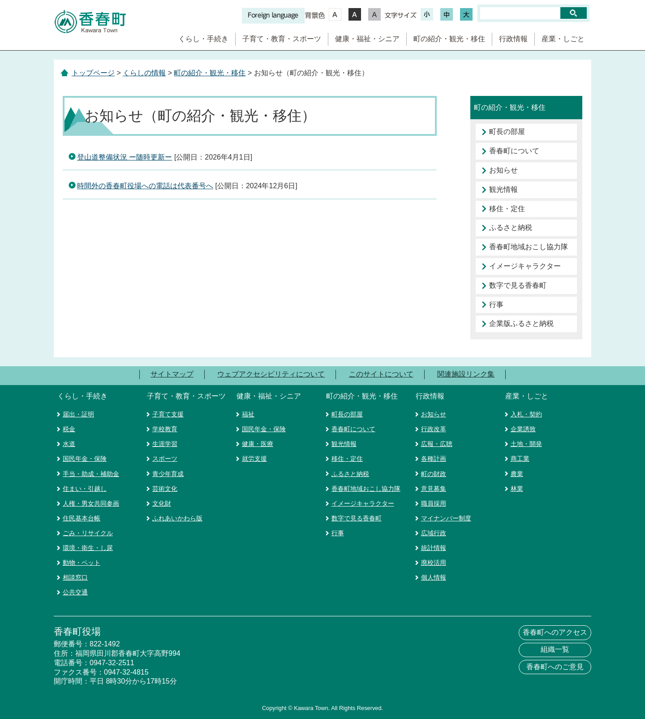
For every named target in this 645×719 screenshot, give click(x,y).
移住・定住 (507, 208)
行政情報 (513, 39)
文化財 (161, 503)
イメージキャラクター (525, 266)
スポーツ (164, 458)
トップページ (93, 73)
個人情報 (433, 577)
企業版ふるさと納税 (521, 323)
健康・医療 (257, 443)
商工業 (520, 458)
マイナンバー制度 (446, 518)
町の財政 (433, 473)
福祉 (248, 414)
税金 (69, 429)
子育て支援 (168, 414)
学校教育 (164, 429)
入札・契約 (526, 414)
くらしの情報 (144, 73)
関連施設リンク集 (465, 374)
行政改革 (433, 429)
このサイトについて (381, 374)
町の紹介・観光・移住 (449, 39)
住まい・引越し (85, 488)
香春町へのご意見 (555, 667)
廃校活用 (433, 562)
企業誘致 (523, 429)
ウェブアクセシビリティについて (271, 374)
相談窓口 (75, 577)
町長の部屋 (507, 131)
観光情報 (503, 189)
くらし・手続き (203, 39)
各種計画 (433, 458)
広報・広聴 (436, 443)
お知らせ (503, 170)
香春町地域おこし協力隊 (528, 247)
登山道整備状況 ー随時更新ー (124, 157)
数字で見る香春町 (517, 285)
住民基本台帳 (81, 518)
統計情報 (433, 547)
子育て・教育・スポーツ (281, 39)
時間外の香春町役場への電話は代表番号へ (145, 186)
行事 (496, 304)
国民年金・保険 (85, 458)
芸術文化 (164, 488)
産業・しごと (563, 39)
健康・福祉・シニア (367, 39)
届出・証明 (78, 414)
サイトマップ (172, 374)
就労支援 (254, 458)
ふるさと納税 (510, 227)
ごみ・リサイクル (88, 533)
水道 (69, 443)
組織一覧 (555, 649)
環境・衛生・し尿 (88, 547)
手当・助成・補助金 (91, 473)
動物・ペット (81, 562)
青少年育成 (168, 473)
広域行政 (433, 533)
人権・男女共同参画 (91, 503)
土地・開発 (526, 443)
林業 (517, 488)
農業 (517, 473)
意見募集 (433, 488)
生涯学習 (164, 443)
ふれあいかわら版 (177, 518)
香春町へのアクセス (555, 632)
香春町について (514, 151)
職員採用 (433, 503)
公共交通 (75, 592)
